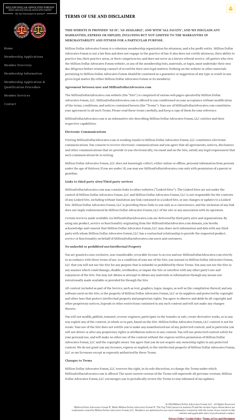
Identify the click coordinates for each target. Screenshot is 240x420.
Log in (230, 8)
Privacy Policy (176, 418)
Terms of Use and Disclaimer (219, 418)
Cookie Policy (193, 418)
